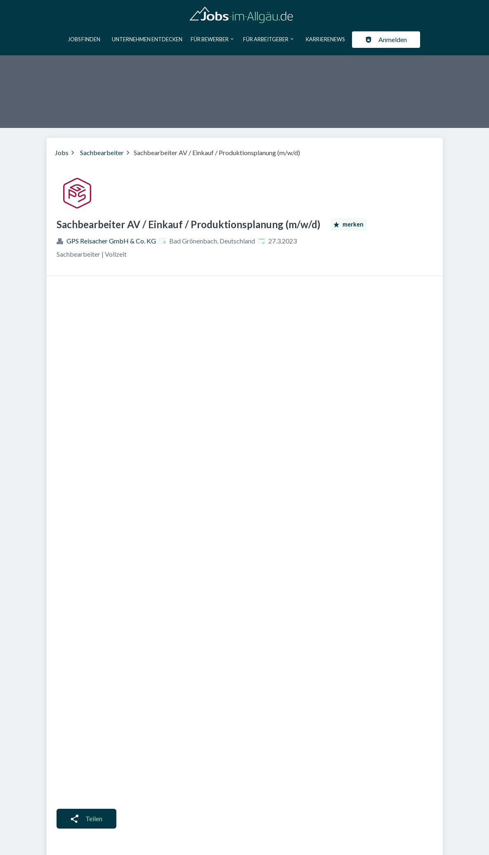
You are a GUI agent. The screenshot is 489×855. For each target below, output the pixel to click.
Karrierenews (325, 39)
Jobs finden (84, 39)
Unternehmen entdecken (147, 39)
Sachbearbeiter (102, 152)
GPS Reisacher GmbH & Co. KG (111, 241)
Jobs (62, 152)
